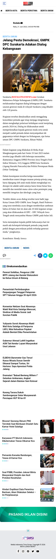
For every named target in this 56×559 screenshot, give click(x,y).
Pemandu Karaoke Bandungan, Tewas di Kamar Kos (17, 456)
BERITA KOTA (11, 11)
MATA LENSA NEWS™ (28, 547)
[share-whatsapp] (50, 255)
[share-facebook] (40, 255)
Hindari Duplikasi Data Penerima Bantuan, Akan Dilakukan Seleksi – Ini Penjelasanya (19, 492)
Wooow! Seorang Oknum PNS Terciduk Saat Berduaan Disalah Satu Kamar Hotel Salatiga (20, 424)
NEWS (26, 248)
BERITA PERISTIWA (29, 11)
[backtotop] (28, 531)
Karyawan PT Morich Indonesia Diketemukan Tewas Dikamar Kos (18, 439)
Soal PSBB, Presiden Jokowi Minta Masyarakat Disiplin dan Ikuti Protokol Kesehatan (19, 475)
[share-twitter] (45, 255)
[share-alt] (34, 255)
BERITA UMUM (47, 11)
